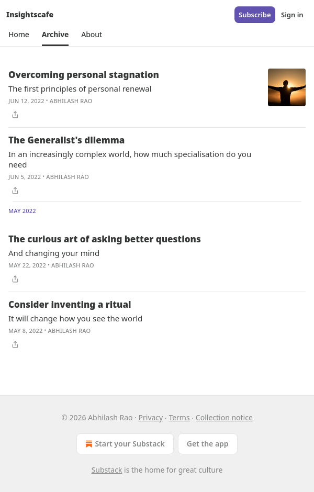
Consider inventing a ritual (69, 304)
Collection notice (224, 417)
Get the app (208, 444)
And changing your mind (53, 253)
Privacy (151, 417)
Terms (179, 417)
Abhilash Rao (71, 101)
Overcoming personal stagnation (83, 75)
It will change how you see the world (75, 318)
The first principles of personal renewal (80, 88)
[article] (157, 95)
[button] (19, 34)
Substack (107, 470)
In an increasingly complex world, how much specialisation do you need (129, 159)
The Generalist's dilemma (66, 140)
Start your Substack (123, 444)
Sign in (292, 14)
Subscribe (255, 14)
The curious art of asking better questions (104, 239)
